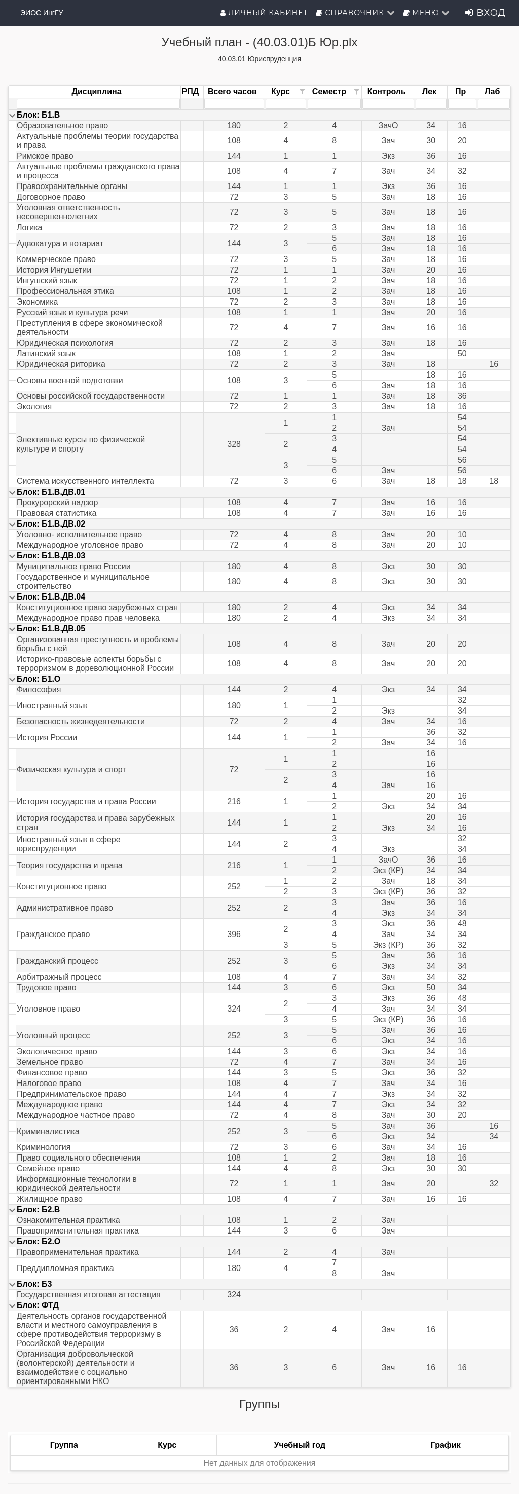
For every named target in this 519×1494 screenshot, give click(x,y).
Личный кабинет (264, 12)
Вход (485, 12)
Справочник (355, 12)
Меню (427, 12)
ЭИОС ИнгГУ (41, 13)
